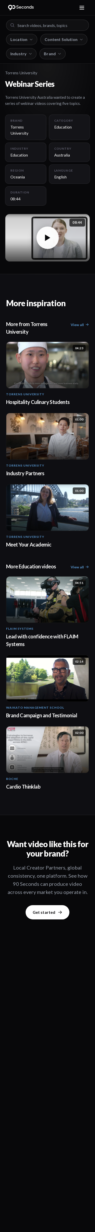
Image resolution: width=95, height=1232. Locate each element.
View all (80, 325)
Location (21, 39)
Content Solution (64, 39)
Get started (48, 912)
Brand (52, 53)
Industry (21, 53)
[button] (47, 238)
